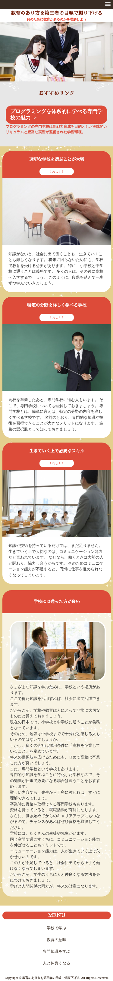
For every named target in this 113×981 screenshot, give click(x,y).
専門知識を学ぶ (56, 951)
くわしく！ (56, 171)
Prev (8, 57)
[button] (108, 4)
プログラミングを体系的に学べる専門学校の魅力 (56, 115)
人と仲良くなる (56, 963)
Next (104, 57)
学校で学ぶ (56, 928)
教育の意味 (56, 939)
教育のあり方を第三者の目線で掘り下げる (56, 13)
